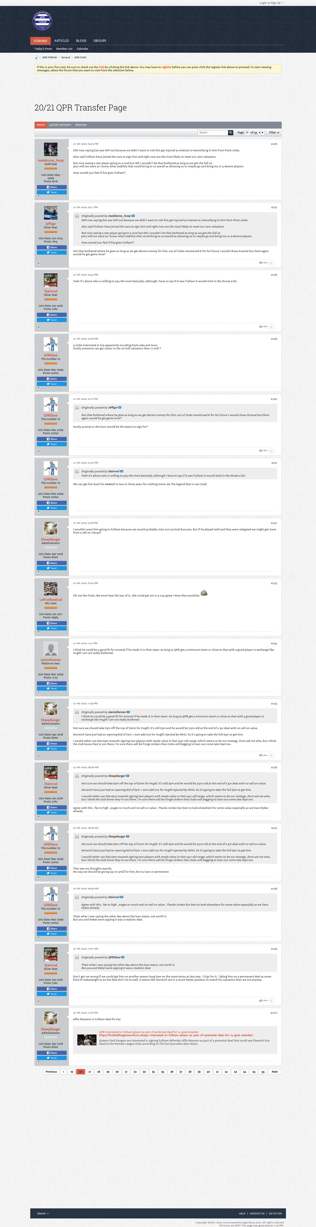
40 (208, 1071)
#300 (274, 1012)
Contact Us (257, 1213)
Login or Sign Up (271, 2)
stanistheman (50, 660)
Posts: (48, 181)
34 (153, 1071)
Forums (40, 41)
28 (98, 1071)
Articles (61, 41)
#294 (274, 643)
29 (107, 1071)
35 (162, 1071)
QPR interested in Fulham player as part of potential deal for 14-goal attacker (149, 1032)
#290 (274, 399)
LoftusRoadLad (50, 600)
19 (71, 1071)
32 (135, 1071)
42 (226, 1071)
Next (275, 1071)
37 (180, 1071)
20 (80, 1071)
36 (171, 1071)
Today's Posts (43, 48)
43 (235, 1071)
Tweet (51, 192)
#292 (274, 523)
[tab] (41, 125)
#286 (274, 144)
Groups (100, 41)
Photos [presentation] (81, 125)
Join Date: (47, 175)
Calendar (82, 48)
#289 (274, 338)
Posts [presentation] (41, 125)
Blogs (81, 41)
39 (199, 1071)
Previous (51, 1071)
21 (89, 1071)
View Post (133, 216)
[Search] (215, 132)
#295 (274, 703)
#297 (274, 828)
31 (126, 1071)
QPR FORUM (49, 57)
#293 (274, 583)
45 (253, 1071)
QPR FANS (80, 57)
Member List (64, 48)
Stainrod (50, 291)
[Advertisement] (158, 88)
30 (117, 1071)
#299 (274, 948)
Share (51, 187)
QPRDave (51, 355)
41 (217, 1071)
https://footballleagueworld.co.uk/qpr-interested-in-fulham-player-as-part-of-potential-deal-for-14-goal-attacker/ (176, 1035)
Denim (43, 1213)
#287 (274, 207)
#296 (274, 767)
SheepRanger (50, 539)
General (65, 57)
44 (244, 1071)
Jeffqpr (50, 224)
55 (262, 1071)
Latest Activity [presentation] (60, 125)
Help (242, 1213)
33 (144, 1071)
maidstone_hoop (51, 160)
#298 (274, 888)
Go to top (275, 1213)
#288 (274, 274)
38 (189, 1071)
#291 (274, 462)
